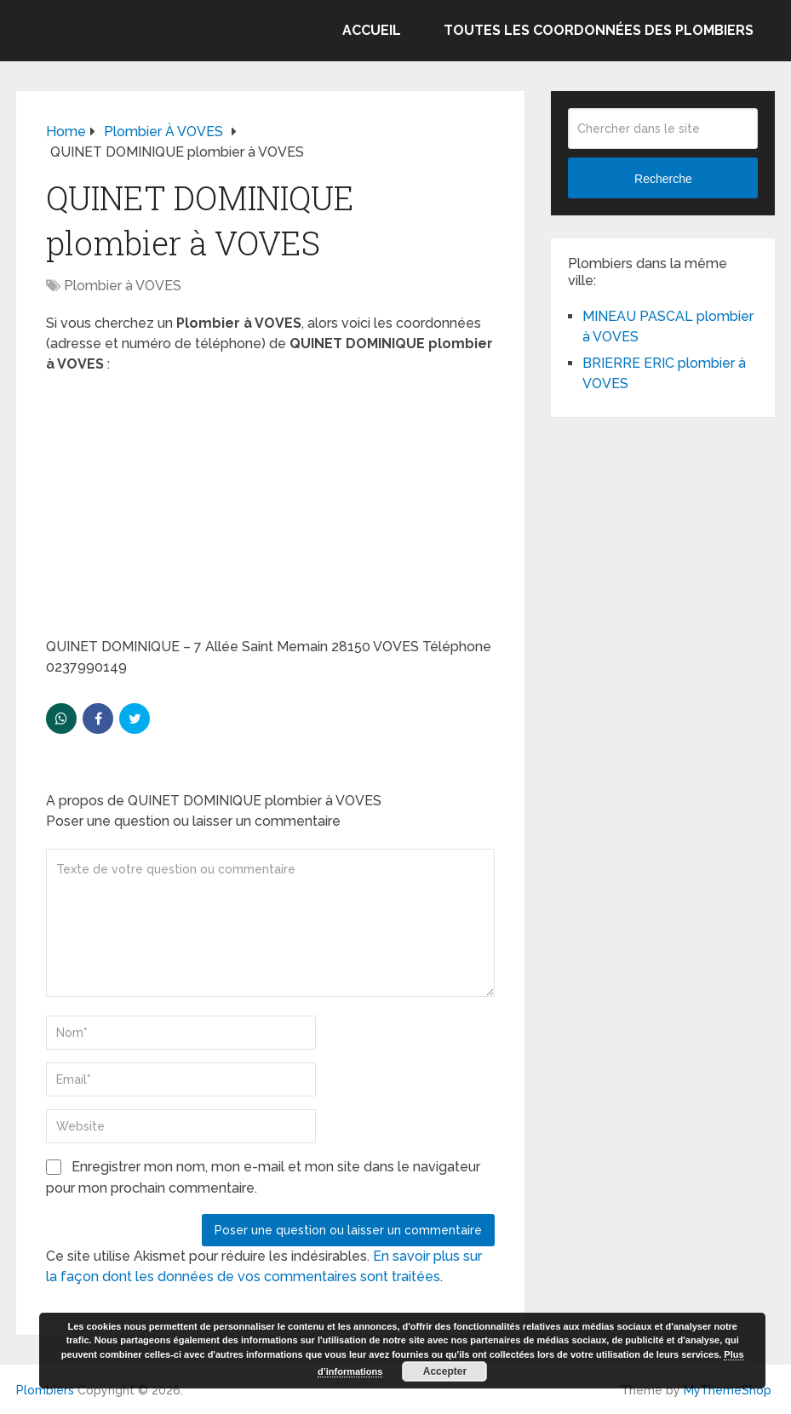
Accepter (445, 1371)
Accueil (371, 30)
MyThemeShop (727, 1390)
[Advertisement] (270, 511)
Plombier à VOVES (122, 286)
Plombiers (45, 1390)
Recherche (663, 179)
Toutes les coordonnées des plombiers (599, 30)
